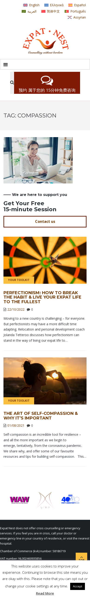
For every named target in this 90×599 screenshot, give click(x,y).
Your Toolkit (19, 280)
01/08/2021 (15, 425)
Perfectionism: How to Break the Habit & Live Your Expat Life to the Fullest (42, 297)
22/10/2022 (15, 309)
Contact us (45, 221)
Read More (45, 593)
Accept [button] (77, 586)
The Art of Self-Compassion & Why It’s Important (40, 416)
